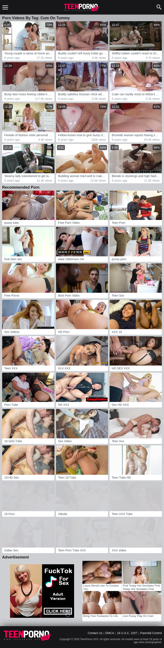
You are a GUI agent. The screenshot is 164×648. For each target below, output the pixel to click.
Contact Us (95, 633)
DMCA (109, 633)
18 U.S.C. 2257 (127, 633)
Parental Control (151, 633)
